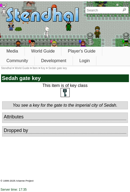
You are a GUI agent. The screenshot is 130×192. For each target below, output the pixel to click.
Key (43, 68)
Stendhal (6, 68)
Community (17, 60)
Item (35, 68)
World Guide (43, 51)
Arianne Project (25, 180)
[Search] (124, 10)
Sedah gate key (57, 68)
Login (84, 60)
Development (53, 60)
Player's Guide (82, 51)
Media (12, 51)
